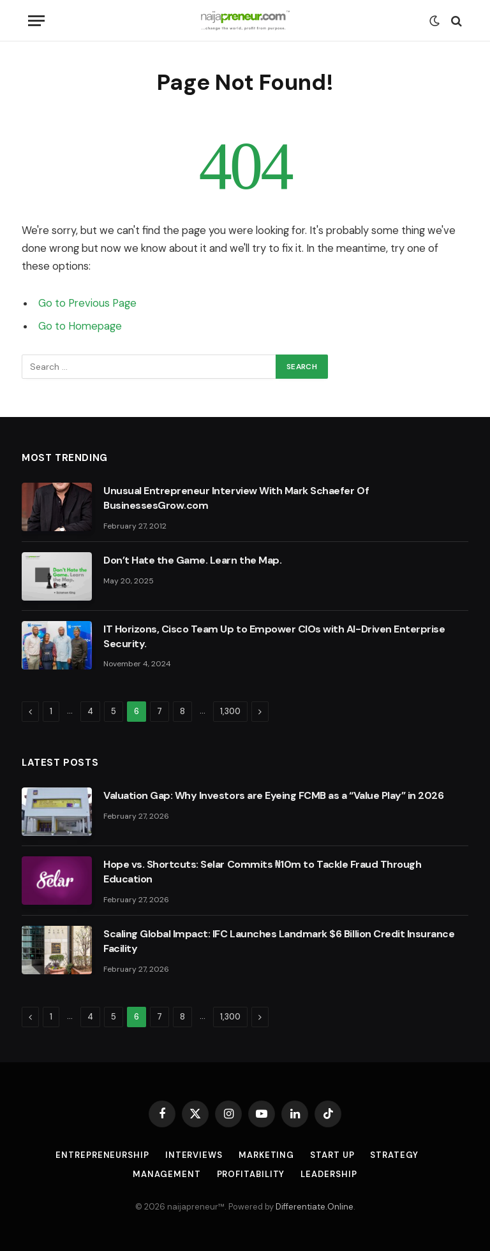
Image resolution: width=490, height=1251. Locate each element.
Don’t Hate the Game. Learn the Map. (192, 560)
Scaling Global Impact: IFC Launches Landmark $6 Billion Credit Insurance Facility (278, 941)
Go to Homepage (80, 326)
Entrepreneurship (102, 1155)
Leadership (329, 1174)
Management (166, 1174)
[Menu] (36, 20)
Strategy (394, 1155)
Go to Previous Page (87, 303)
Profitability (251, 1174)
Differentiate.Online (314, 1206)
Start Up (332, 1155)
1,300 (230, 711)
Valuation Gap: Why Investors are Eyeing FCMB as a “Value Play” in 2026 (273, 795)
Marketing (266, 1155)
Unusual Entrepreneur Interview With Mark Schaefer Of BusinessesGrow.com (236, 498)
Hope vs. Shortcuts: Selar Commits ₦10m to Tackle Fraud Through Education (262, 872)
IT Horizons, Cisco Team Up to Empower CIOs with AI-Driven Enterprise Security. (274, 636)
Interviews (194, 1155)
